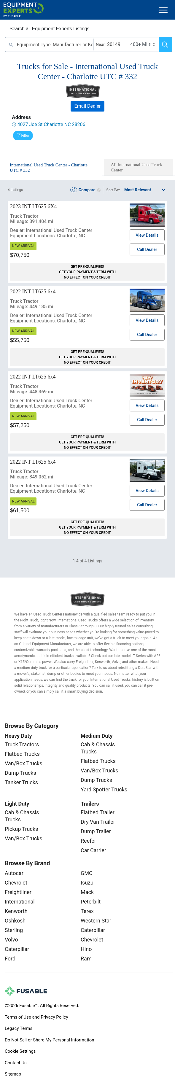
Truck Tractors (22, 744)
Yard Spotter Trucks (104, 789)
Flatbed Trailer (97, 812)
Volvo (11, 939)
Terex (87, 911)
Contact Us (16, 1062)
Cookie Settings (20, 1051)
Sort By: (113, 190)
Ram (86, 958)
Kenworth (16, 911)
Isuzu (87, 882)
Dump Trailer (96, 831)
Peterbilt (91, 901)
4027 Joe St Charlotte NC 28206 (51, 124)
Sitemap (13, 1074)
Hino (86, 949)
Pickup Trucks (21, 829)
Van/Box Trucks (23, 763)
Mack (87, 892)
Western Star (96, 920)
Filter (25, 135)
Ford (10, 958)
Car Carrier (93, 850)
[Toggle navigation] (163, 10)
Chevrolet (16, 882)
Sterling (14, 930)
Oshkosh (15, 920)
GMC (87, 873)
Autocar (14, 873)
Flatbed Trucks (22, 754)
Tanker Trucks (21, 782)
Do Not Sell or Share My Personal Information (49, 1040)
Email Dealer (87, 106)
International (20, 901)
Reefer (88, 841)
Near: (101, 44)
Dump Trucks (20, 773)
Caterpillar (17, 949)
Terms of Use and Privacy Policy (36, 1017)
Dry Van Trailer (98, 822)
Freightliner (18, 892)
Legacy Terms (18, 1028)
